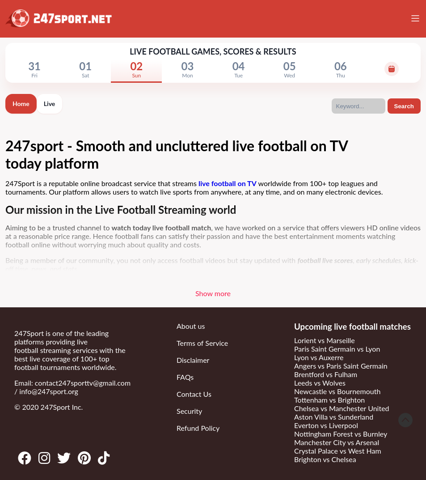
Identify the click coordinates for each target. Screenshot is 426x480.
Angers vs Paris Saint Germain (341, 365)
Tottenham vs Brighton (329, 399)
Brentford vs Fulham (325, 374)
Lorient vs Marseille (324, 340)
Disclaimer (193, 360)
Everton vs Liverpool (326, 425)
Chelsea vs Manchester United (341, 408)
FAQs (185, 377)
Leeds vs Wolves (320, 382)
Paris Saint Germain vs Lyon (337, 348)
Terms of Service (202, 343)
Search (404, 106)
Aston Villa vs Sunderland (333, 416)
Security (189, 411)
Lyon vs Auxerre (318, 357)
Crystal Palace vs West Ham (337, 450)
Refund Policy (198, 428)
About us (191, 326)
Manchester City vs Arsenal (336, 442)
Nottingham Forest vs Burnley (340, 433)
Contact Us (194, 394)
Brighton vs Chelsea (325, 459)
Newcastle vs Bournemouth (337, 391)
